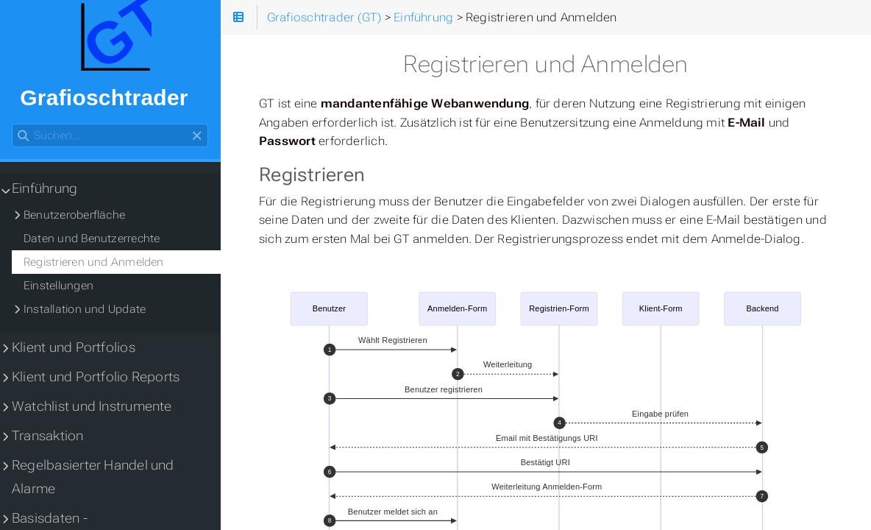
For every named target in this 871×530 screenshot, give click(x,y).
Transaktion (48, 435)
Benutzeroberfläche (74, 215)
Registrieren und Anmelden (94, 262)
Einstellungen (58, 285)
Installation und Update (85, 309)
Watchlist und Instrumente (92, 406)
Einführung (44, 188)
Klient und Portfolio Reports (95, 377)
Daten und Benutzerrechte (92, 238)
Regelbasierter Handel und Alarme (93, 477)
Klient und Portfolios (73, 347)
